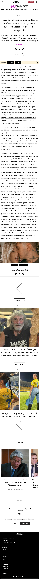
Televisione (16, 9)
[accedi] (36, 2)
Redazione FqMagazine (16, 489)
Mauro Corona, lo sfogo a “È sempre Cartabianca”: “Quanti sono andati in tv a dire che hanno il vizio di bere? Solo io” (19, 352)
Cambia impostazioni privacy (9, 542)
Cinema (21, 9)
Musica (26, 9)
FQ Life (10, 9)
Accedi (14, 523)
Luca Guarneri (20, 44)
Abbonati (30, 1)
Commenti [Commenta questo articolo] (19, 54)
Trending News (4, 9)
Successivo (19, 364)
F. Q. (20, 360)
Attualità (19, 15)
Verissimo (23, 265)
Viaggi (30, 9)
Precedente (19, 300)
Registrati (25, 523)
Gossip (14, 265)
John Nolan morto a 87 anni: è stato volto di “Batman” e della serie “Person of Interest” (15, 482)
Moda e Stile (35, 9)
